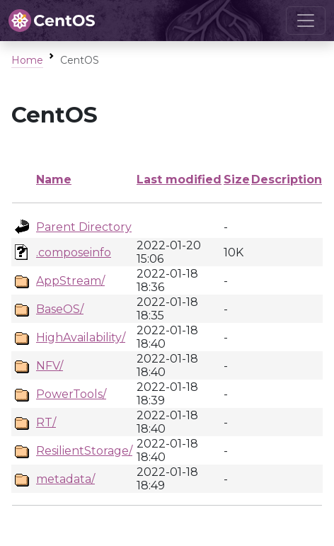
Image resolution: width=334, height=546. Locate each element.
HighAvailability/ (80, 337)
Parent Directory (84, 227)
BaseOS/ (60, 309)
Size (237, 179)
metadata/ (65, 479)
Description (286, 179)
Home (27, 60)
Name (53, 179)
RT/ (46, 422)
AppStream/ (70, 281)
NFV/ (49, 365)
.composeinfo (73, 252)
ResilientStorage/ (84, 450)
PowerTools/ (71, 394)
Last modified (179, 179)
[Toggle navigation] (306, 20)
